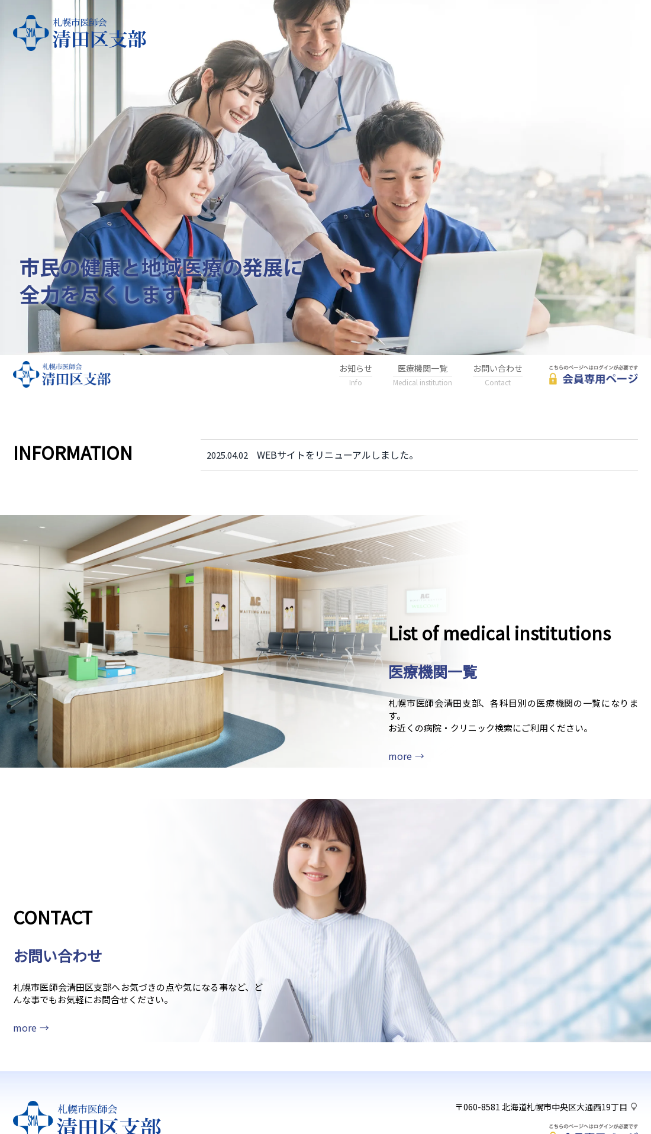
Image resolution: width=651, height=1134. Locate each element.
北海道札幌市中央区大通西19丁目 (564, 1061)
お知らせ (355, 375)
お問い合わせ (498, 375)
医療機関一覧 (422, 375)
